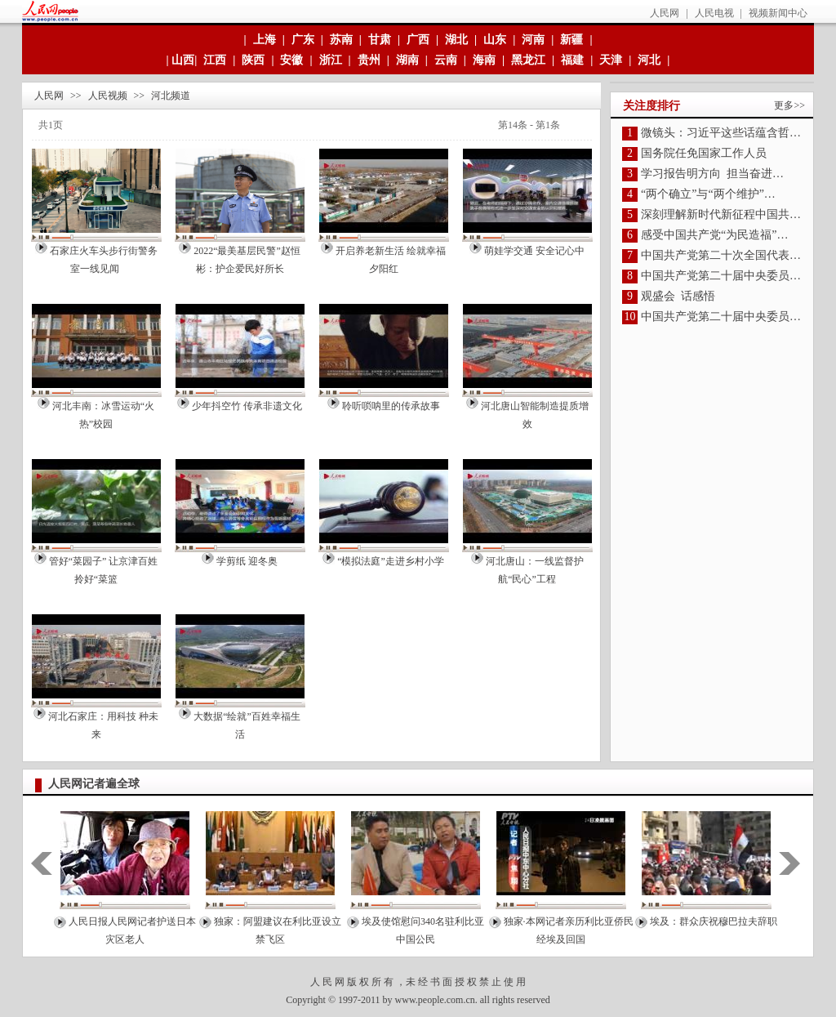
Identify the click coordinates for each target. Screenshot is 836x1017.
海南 (484, 60)
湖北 (456, 39)
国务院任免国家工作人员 (704, 153)
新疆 (571, 39)
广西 (418, 39)
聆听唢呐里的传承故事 (391, 406)
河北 (649, 60)
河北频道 (170, 95)
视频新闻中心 (778, 13)
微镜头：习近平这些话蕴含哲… (721, 133)
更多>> (789, 105)
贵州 (369, 60)
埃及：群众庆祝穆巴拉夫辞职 (713, 921)
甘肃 (379, 39)
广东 (302, 39)
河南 (533, 39)
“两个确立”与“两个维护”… (708, 194)
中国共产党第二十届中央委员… (721, 276)
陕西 (253, 60)
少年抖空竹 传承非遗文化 (247, 406)
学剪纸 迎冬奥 (247, 561)
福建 (572, 60)
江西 (214, 60)
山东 (494, 39)
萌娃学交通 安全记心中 (534, 250)
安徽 (291, 60)
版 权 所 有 (370, 982)
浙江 (330, 60)
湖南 (407, 60)
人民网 (664, 13)
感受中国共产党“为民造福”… (714, 235)
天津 (610, 60)
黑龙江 (528, 60)
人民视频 (107, 95)
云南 (445, 60)
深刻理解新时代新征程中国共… (721, 214)
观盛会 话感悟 (678, 296)
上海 (264, 39)
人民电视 (714, 13)
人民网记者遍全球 (94, 784)
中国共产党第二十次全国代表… (721, 255)
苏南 (341, 39)
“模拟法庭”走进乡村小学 (390, 561)
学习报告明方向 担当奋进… (712, 173)
